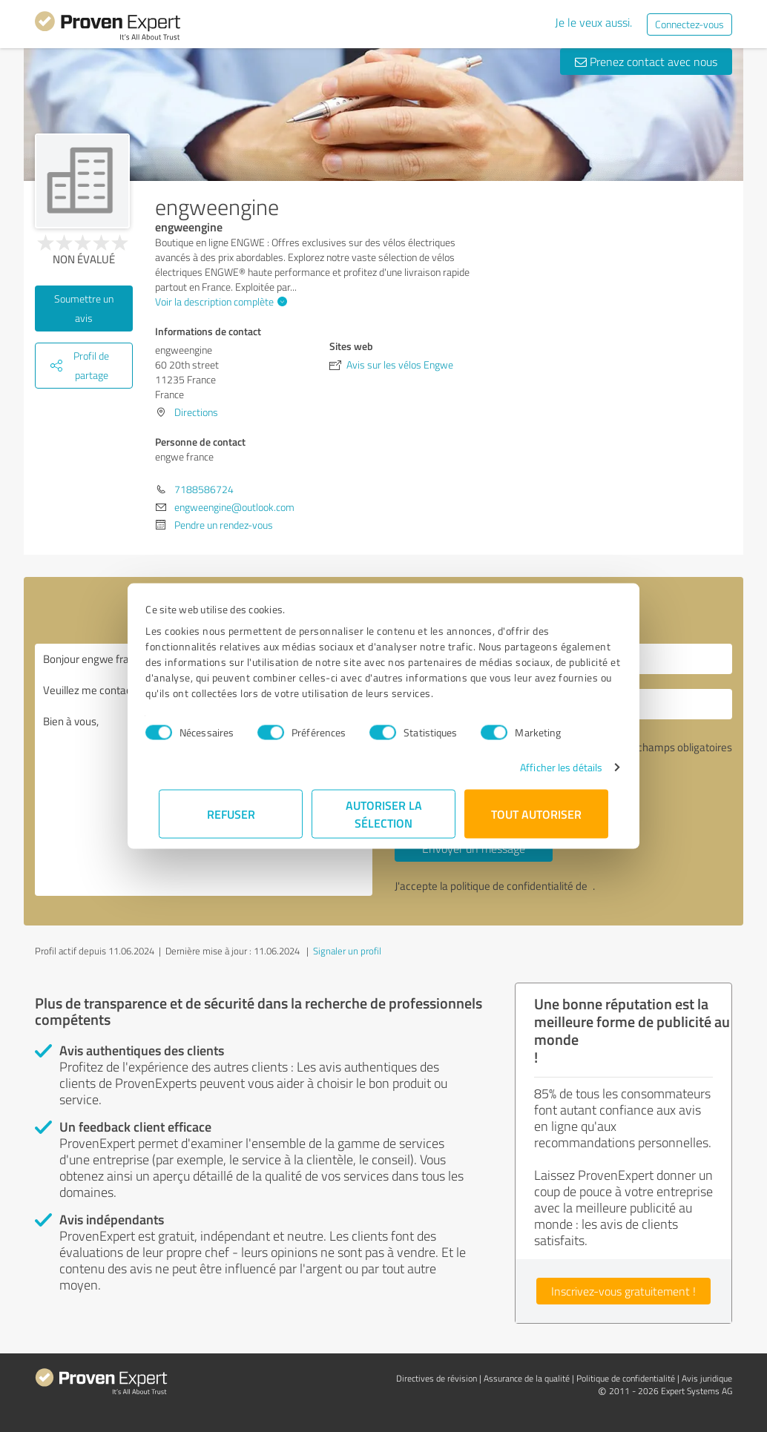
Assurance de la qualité (527, 1378)
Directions (196, 412)
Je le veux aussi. (593, 22)
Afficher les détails (548, 767)
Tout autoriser (536, 813)
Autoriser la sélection (384, 813)
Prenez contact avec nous (646, 61)
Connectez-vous (689, 24)
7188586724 (204, 489)
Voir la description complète (219, 301)
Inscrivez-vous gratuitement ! (623, 1291)
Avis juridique (707, 1378)
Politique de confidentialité (625, 1378)
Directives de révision (436, 1378)
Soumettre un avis (83, 308)
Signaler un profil (347, 950)
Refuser (231, 813)
